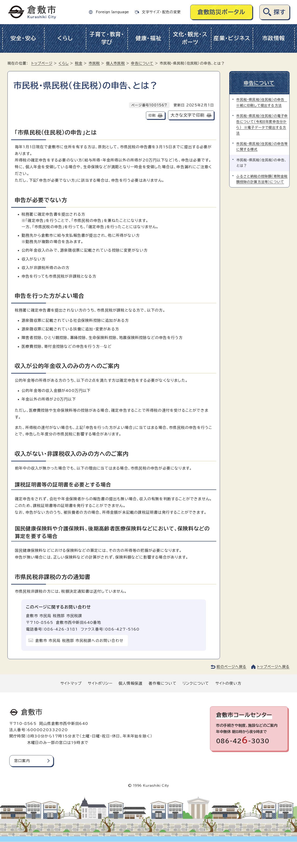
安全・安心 (23, 38)
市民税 (94, 63)
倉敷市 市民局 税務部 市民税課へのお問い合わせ (79, 640)
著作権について (162, 683)
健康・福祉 (149, 38)
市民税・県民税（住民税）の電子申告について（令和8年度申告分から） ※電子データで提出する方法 (262, 124)
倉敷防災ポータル (221, 12)
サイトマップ (71, 683)
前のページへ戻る (231, 666)
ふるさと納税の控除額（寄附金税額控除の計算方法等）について (262, 178)
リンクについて (196, 683)
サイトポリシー (100, 683)
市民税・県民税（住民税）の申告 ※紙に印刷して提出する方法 (261, 101)
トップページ (41, 63)
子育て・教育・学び (106, 38)
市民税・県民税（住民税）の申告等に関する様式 (262, 145)
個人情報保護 (130, 683)
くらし (65, 38)
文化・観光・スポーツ (190, 38)
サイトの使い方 (228, 683)
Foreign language (112, 12)
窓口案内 (22, 761)
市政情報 (273, 38)
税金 (78, 63)
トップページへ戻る (273, 666)
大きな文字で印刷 (187, 115)
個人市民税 (115, 63)
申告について (142, 63)
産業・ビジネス (231, 38)
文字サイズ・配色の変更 (161, 12)
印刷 (151, 115)
